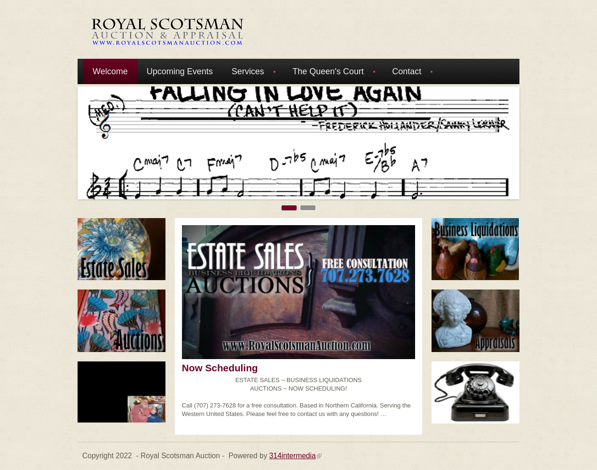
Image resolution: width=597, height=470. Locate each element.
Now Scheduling (220, 367)
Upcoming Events (180, 71)
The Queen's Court (330, 72)
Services (249, 72)
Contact (408, 72)
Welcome (110, 71)
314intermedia (295, 456)
